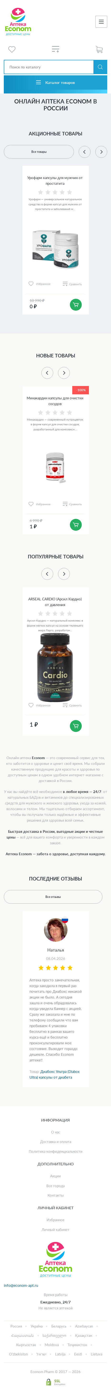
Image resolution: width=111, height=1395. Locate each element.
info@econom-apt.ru (21, 1285)
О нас (55, 1132)
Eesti (78, 1354)
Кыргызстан (26, 1345)
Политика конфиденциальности (55, 1151)
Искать (100, 67)
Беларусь (58, 1326)
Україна (37, 1326)
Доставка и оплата (55, 1141)
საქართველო (54, 1335)
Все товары (39, 152)
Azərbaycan (84, 1326)
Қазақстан (83, 1335)
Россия (16, 1326)
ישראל (41, 1354)
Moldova (52, 1345)
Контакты (56, 1195)
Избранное (55, 1220)
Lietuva (96, 1354)
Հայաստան (22, 1335)
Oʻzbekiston (18, 1354)
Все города (55, 1186)
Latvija (60, 1354)
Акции (55, 1176)
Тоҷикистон (77, 1345)
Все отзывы (53, 897)
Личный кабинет (55, 1229)
